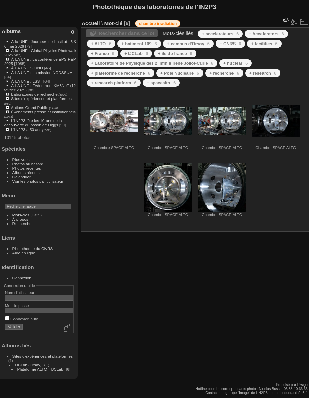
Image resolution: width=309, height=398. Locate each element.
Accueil (91, 23)
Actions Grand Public (29, 107)
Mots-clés (20, 214)
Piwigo (302, 384)
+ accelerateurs (220, 33)
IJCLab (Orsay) (28, 365)
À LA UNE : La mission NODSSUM (41, 72)
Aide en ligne (23, 253)
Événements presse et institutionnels (43, 112)
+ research (263, 73)
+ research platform (113, 82)
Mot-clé (113, 23)
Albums (11, 31)
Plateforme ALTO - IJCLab (40, 369)
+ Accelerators (266, 33)
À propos (20, 219)
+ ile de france (175, 53)
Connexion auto (21, 319)
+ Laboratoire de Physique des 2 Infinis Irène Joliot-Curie (152, 63)
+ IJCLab (136, 53)
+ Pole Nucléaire (179, 73)
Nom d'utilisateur (19, 292)
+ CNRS (230, 43)
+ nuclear (235, 63)
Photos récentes (26, 168)
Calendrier (21, 177)
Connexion (21, 278)
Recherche (22, 223)
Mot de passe (17, 305)
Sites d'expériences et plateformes (41, 98)
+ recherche (224, 73)
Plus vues (21, 159)
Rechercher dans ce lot (126, 33)
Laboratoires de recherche (34, 94)
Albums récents (26, 172)
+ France (102, 53)
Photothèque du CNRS (32, 248)
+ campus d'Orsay (188, 43)
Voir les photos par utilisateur (37, 181)
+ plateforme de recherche (120, 73)
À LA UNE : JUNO (27, 68)
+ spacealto (161, 82)
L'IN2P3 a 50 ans (26, 129)
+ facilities (264, 43)
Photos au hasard (27, 164)
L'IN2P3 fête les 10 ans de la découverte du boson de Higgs (33, 122)
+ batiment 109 (139, 43)
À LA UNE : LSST (26, 81)
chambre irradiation (158, 23)
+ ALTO (101, 43)
